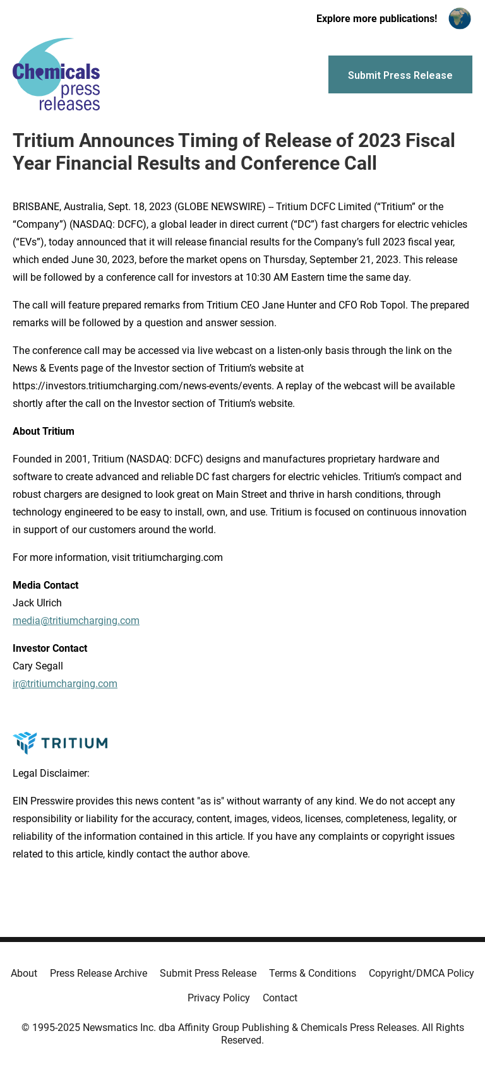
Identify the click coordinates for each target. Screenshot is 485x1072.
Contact (280, 998)
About (24, 973)
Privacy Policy (219, 998)
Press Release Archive (98, 973)
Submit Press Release (208, 973)
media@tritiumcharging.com (76, 621)
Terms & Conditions (312, 973)
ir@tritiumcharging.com (65, 684)
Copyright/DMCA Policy (421, 973)
